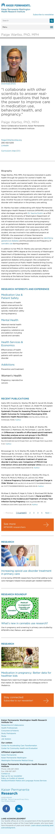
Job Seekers (6, 739)
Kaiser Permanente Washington (13, 758)
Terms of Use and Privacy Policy (18, 799)
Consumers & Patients (10, 731)
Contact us (5, 774)
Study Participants (8, 733)
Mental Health (9, 320)
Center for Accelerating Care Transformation (19, 745)
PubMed (18, 420)
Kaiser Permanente (8, 755)
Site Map (4, 799)
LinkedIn (5, 145)
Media (3, 736)
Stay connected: (14, 697)
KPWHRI (9, 797)
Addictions (7, 364)
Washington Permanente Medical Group (17, 760)
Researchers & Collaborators (12, 725)
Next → (48, 513)
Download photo (8, 84)
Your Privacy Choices (8, 801)
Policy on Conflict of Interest (12, 778)
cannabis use (7, 244)
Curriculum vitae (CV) (10, 151)
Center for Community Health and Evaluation (19, 748)
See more (10, 524)
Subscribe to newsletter (43, 15)
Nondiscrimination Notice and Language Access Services (24, 781)
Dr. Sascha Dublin (36, 213)
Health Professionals (9, 728)
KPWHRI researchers (14, 527)
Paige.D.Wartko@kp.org (11, 140)
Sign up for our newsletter (11, 776)
